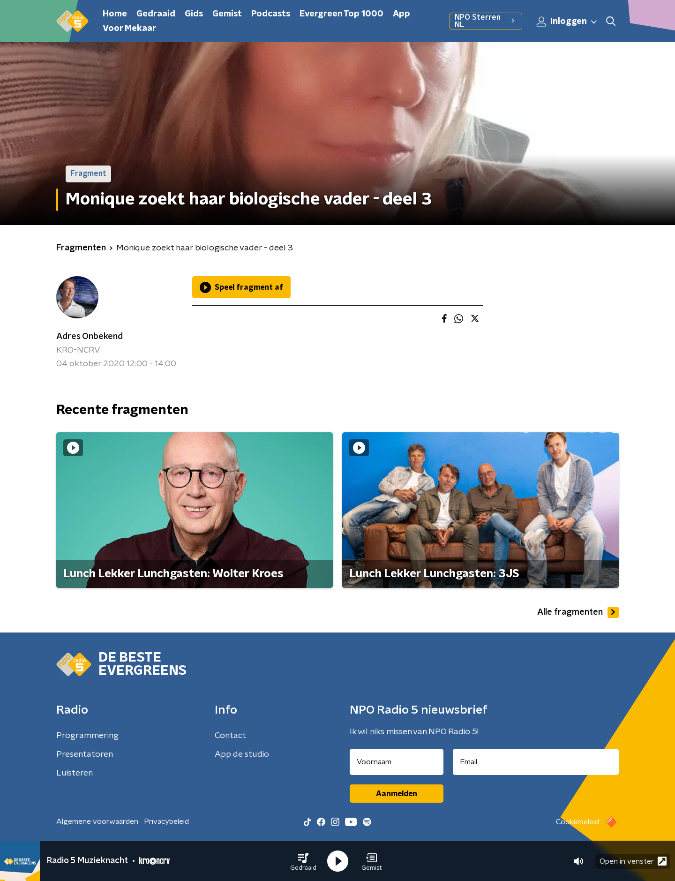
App (401, 14)
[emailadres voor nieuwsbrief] (536, 762)
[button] (303, 861)
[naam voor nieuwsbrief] (396, 762)
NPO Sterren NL (486, 21)
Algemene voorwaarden (97, 821)
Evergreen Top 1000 (341, 14)
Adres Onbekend (89, 336)
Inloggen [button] (567, 21)
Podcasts (270, 14)
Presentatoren (84, 754)
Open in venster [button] (633, 861)
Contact (230, 735)
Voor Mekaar (129, 28)
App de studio (242, 754)
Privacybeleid (166, 821)
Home (115, 14)
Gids (194, 14)
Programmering (87, 735)
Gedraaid (155, 14)
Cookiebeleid (577, 822)
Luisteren (74, 773)
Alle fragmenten (578, 612)
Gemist (227, 14)
